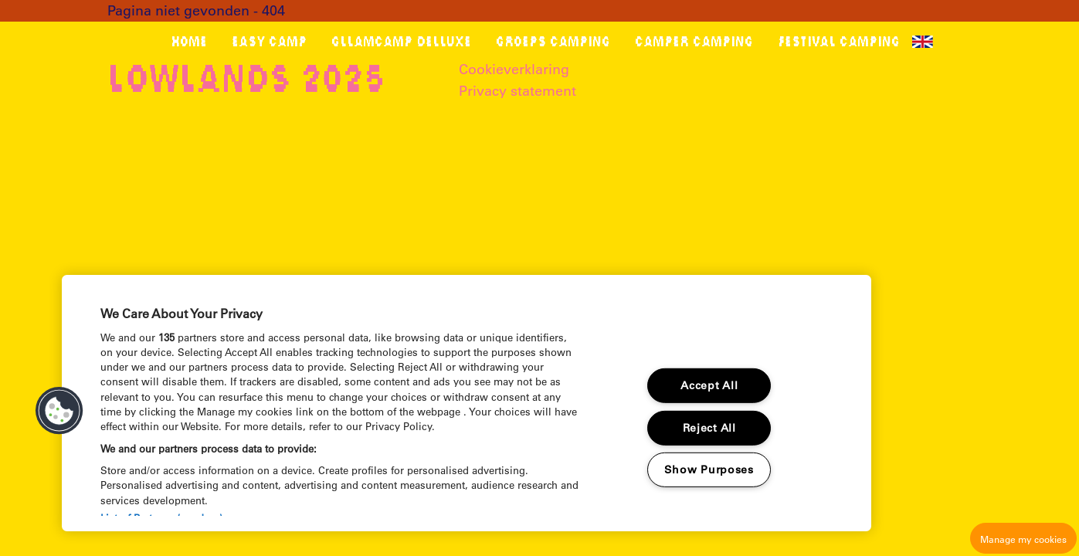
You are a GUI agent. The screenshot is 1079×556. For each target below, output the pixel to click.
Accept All (709, 385)
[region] (466, 403)
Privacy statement (517, 91)
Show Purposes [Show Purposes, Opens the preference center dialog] (708, 469)
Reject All (709, 428)
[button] (59, 411)
